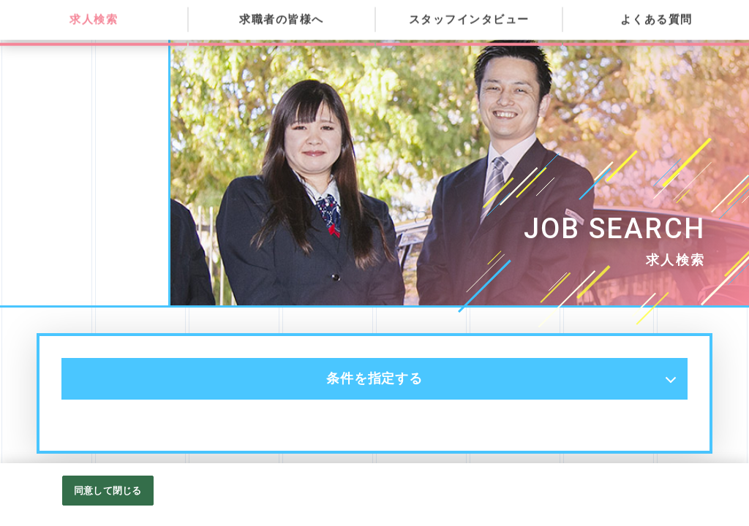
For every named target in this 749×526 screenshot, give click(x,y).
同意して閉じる (107, 505)
